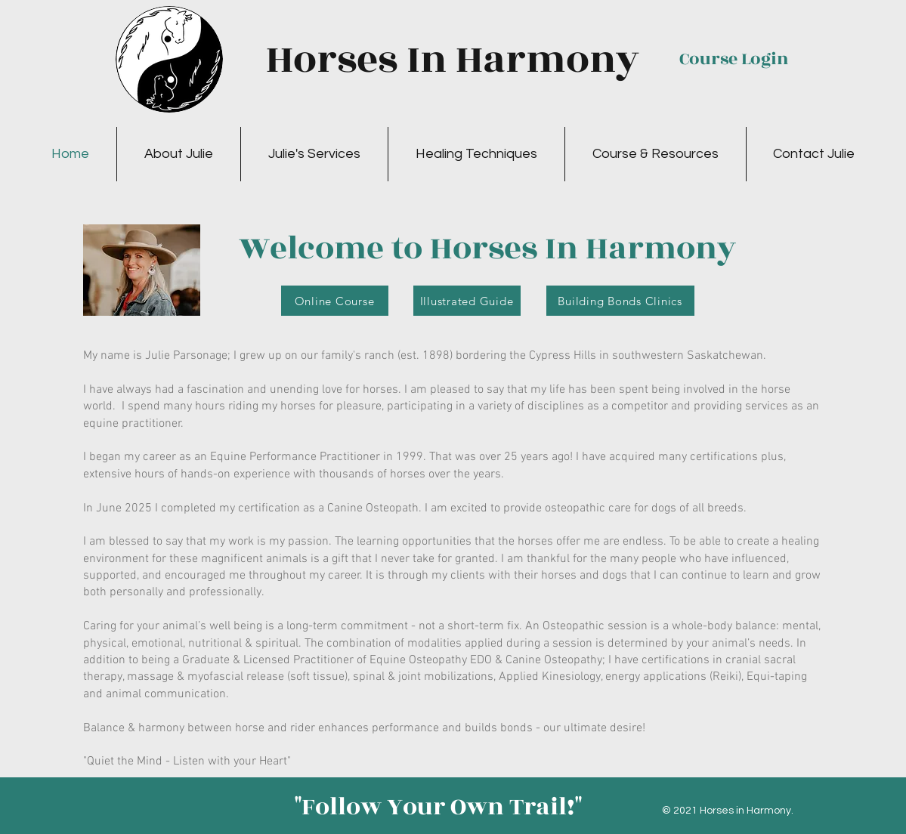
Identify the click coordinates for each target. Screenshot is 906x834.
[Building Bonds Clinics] (620, 301)
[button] (178, 154)
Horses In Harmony (452, 59)
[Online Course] (334, 301)
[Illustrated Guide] (467, 301)
